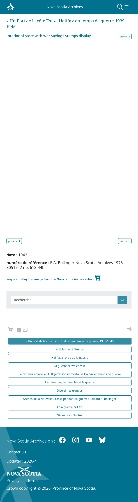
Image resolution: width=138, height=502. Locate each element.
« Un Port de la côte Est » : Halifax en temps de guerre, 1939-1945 (70, 341)
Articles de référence (70, 349)
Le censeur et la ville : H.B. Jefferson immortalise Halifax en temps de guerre (70, 374)
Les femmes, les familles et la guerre (69, 382)
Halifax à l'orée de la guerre (69, 358)
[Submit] (122, 300)
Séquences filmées (69, 415)
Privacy (12, 480)
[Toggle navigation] (123, 6)
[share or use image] (25, 331)
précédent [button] (14, 241)
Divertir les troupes (69, 391)
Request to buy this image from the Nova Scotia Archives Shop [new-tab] (53, 277)
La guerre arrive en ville (70, 366)
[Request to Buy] (10, 331)
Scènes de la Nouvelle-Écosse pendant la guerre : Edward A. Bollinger (69, 399)
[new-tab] (19, 331)
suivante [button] (125, 36)
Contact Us (16, 452)
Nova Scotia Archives (65, 6)
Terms (32, 480)
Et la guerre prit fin (69, 407)
